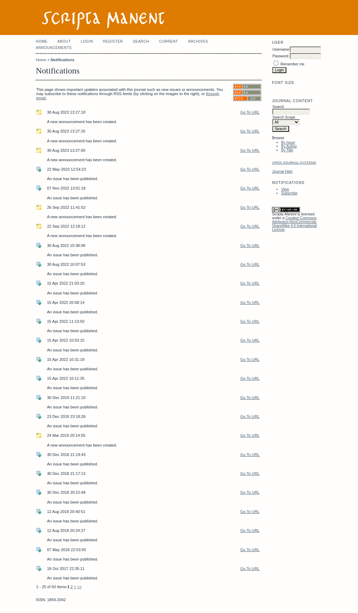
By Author (289, 146)
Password (280, 56)
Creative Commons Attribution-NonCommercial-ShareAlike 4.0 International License (294, 223)
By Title (287, 150)
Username (280, 49)
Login (87, 41)
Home (41, 41)
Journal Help (282, 171)
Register (113, 41)
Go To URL (249, 112)
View (285, 189)
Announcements (54, 48)
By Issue (288, 142)
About (64, 41)
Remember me (292, 64)
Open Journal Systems (294, 162)
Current (168, 41)
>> (79, 587)
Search (141, 41)
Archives (198, 41)
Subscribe (289, 193)
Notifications (62, 60)
